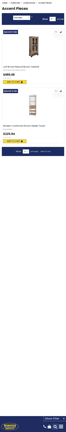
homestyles (7, 129)
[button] (56, 32)
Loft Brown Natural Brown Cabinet (21, 66)
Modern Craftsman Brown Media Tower (24, 126)
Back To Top (45, 151)
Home (4, 3)
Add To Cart (15, 82)
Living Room (29, 3)
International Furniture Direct (14, 70)
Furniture (15, 3)
